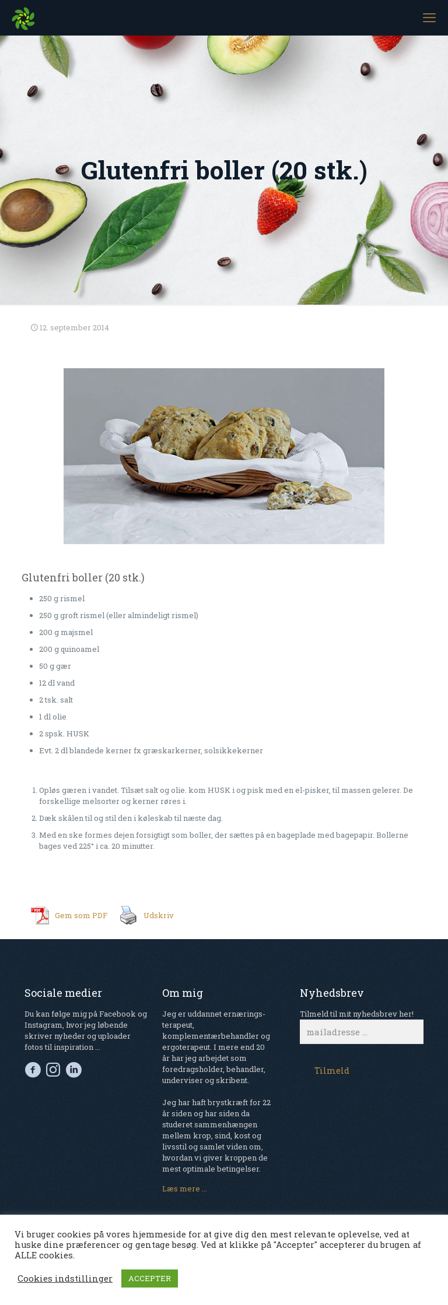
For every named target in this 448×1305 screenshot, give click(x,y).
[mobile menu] (429, 17)
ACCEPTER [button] (149, 1278)
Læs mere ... (184, 1188)
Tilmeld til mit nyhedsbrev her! (362, 1026)
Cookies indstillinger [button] (65, 1279)
